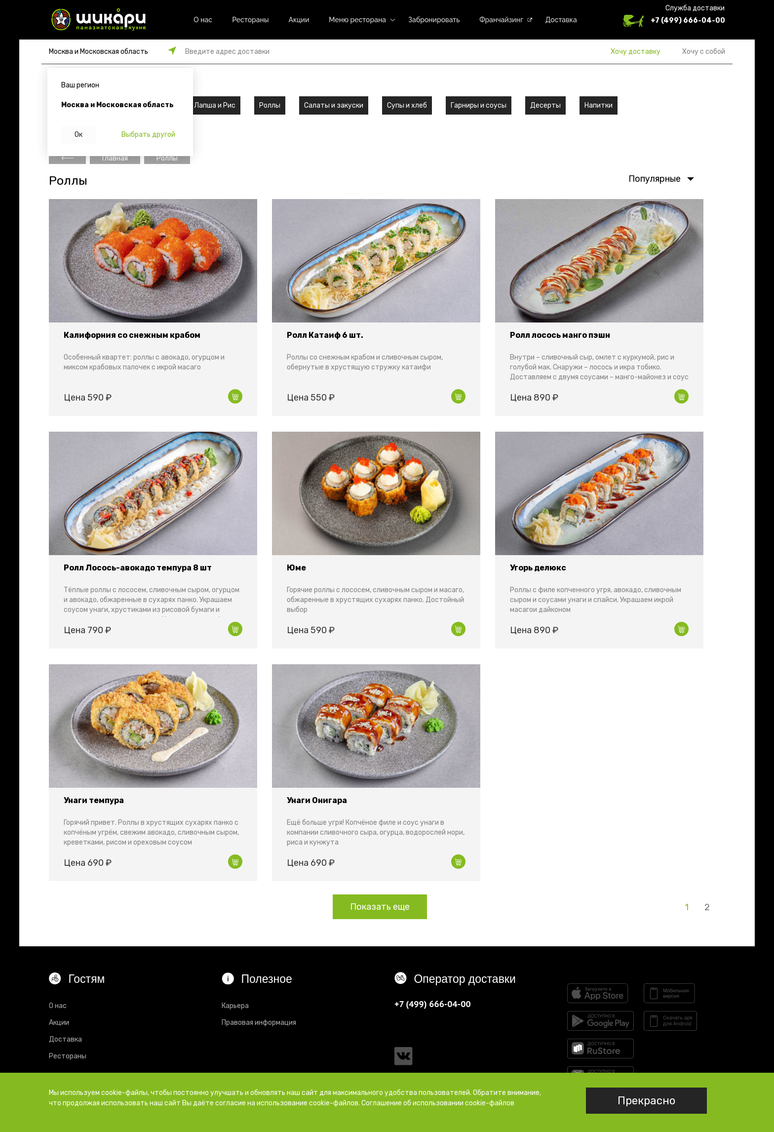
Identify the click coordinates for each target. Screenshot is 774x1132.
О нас (203, 20)
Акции (299, 20)
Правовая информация (259, 1022)
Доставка (561, 20)
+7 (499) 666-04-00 (688, 20)
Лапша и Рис (214, 105)
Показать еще (380, 906)
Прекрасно (646, 1100)
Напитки (598, 105)
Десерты (545, 105)
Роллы (269, 105)
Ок (78, 134)
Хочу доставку (635, 51)
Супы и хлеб (407, 105)
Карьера (235, 1006)
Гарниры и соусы (478, 105)
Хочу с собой (703, 51)
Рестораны (250, 20)
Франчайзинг (501, 20)
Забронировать (434, 20)
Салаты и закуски (333, 105)
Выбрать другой (148, 134)
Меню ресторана (357, 20)
